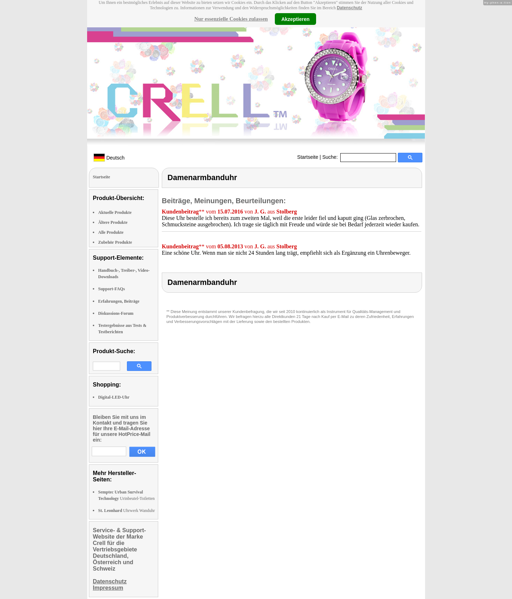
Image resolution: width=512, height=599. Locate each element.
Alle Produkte (110, 232)
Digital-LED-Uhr (113, 397)
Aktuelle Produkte (115, 212)
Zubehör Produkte (115, 242)
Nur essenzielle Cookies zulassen (231, 19)
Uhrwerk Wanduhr (126, 510)
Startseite (307, 157)
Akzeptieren (295, 19)
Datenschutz (349, 7)
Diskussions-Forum (115, 313)
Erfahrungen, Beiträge (118, 301)
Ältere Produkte (113, 222)
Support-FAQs (111, 288)
